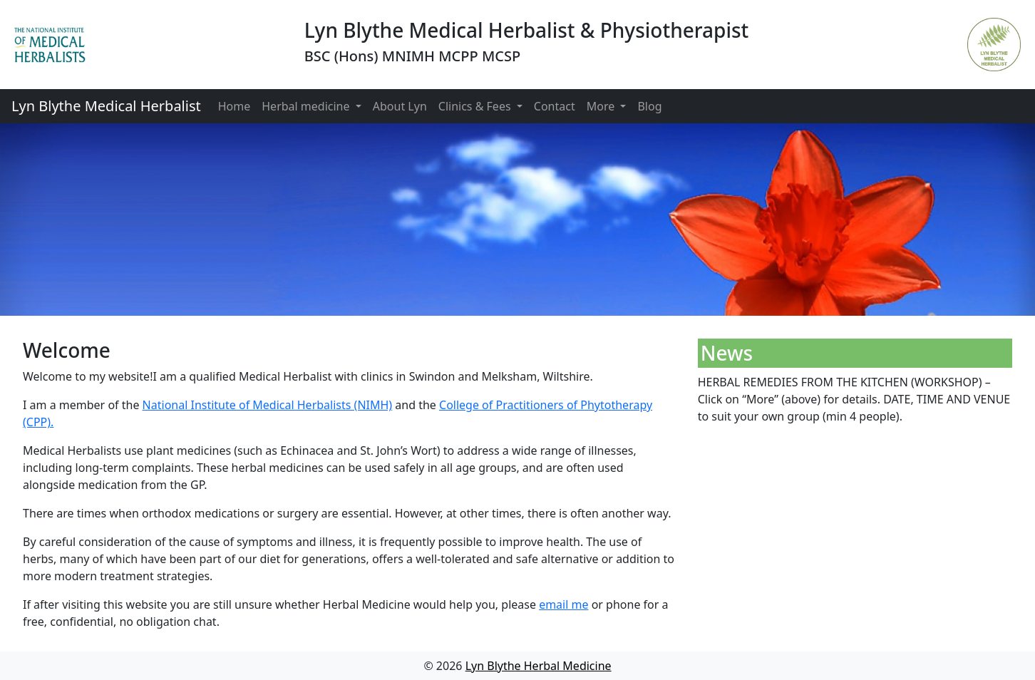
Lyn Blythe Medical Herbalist (106, 105)
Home (234, 106)
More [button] (602, 106)
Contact (554, 106)
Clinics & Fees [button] (476, 106)
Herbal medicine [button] (307, 106)
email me (563, 604)
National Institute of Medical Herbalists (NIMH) (268, 405)
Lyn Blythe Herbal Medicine (538, 666)
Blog (649, 106)
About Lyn (400, 106)
